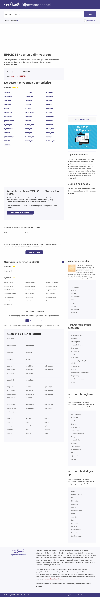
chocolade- (75, 446)
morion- (73, 459)
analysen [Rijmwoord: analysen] (28, 92)
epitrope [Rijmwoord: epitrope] (10, 429)
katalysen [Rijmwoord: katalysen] (50, 129)
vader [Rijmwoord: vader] (73, 284)
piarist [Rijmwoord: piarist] (47, 433)
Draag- (73, 437)
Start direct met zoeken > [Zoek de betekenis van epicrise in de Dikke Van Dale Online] (20, 213)
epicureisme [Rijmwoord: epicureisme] (49, 366)
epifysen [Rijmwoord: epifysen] (49, 108)
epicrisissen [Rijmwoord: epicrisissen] (30, 390)
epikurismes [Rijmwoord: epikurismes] (30, 408)
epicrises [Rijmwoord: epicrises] (10, 338)
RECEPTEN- (75, 418)
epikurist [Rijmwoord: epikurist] (29, 398)
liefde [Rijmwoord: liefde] (73, 293)
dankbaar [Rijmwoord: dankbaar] (74, 309)
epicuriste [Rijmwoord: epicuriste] (30, 346)
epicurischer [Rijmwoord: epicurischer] (30, 394)
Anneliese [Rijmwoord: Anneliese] (49, 92)
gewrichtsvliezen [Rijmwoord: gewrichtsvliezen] (52, 282)
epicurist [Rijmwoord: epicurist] (29, 352)
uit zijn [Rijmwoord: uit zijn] (73, 382)
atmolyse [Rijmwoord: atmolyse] (8, 96)
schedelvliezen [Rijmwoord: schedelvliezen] (51, 297)
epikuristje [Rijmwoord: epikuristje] (10, 412)
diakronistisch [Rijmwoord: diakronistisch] (76, 335)
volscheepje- (75, 421)
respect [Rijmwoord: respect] (73, 312)
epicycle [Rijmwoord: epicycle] (29, 426)
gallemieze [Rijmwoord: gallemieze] (50, 116)
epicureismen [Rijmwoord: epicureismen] (49, 390)
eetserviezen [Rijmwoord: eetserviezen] (8, 282)
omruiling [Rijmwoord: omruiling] (74, 351)
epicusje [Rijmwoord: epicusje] (10, 426)
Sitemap (73, 595)
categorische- (76, 440)
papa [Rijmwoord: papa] (72, 290)
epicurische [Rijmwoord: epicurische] (11, 370)
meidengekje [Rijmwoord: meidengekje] (75, 342)
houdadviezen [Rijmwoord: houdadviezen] (9, 290)
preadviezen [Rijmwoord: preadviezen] (50, 293)
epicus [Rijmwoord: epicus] (47, 422)
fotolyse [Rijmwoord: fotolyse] (49, 112)
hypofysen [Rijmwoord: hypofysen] (8, 129)
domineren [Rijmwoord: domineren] (74, 338)
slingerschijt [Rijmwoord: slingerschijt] (75, 376)
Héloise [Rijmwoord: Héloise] (28, 121)
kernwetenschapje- (77, 434)
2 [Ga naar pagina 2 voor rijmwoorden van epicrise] (30, 321)
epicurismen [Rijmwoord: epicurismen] (30, 370)
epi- (26, 232)
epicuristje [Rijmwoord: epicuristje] (29, 373)
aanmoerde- (75, 414)
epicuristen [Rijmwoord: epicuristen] (11, 373)
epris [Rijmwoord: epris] (27, 429)
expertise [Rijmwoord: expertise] (8, 112)
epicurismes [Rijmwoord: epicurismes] (49, 370)
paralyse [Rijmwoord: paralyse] (28, 133)
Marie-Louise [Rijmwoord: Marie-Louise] (8, 271)
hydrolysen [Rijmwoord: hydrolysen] (29, 125)
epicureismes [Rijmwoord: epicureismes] (11, 394)
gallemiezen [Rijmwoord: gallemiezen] (9, 121)
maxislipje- (74, 427)
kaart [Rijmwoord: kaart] (73, 306)
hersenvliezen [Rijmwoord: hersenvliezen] (30, 286)
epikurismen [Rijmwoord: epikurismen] (11, 408)
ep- (5, 232)
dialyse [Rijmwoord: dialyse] (28, 104)
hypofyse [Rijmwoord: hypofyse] (49, 125)
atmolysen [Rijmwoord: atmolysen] (29, 96)
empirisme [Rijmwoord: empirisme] (10, 387)
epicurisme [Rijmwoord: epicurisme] (11, 346)
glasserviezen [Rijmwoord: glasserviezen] (9, 286)
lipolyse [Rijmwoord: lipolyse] (7, 133)
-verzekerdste (76, 510)
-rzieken (73, 514)
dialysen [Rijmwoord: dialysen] (49, 104)
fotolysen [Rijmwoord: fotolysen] (8, 116)
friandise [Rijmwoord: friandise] (28, 116)
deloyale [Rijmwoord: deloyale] (74, 348)
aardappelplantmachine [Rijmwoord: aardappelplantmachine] (79, 372)
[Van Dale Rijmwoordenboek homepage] (13, 5)
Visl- (72, 453)
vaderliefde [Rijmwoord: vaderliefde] (75, 297)
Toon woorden (34, 252)
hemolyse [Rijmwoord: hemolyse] (49, 121)
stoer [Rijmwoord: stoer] (72, 300)
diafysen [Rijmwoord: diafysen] (7, 104)
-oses (72, 507)
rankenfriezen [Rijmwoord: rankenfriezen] (9, 297)
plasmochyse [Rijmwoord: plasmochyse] (9, 137)
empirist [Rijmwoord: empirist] (29, 418)
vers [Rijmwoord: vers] (72, 303)
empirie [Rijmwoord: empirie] (9, 418)
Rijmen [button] (90, 14)
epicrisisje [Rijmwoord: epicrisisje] (29, 366)
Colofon (80, 595)
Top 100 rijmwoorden (81, 119)
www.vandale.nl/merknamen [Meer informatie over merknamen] (53, 579)
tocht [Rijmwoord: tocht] (72, 369)
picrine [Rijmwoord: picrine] (28, 359)
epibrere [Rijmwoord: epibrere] (10, 422)
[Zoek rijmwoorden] (24, 14)
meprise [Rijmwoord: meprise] (28, 433)
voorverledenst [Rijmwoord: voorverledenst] (76, 345)
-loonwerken (75, 530)
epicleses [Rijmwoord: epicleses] (29, 387)
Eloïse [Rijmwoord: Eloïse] (6, 108)
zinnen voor (18, 76)
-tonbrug (74, 504)
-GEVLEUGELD (76, 495)
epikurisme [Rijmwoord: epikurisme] (30, 380)
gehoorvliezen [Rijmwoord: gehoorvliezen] (30, 282)
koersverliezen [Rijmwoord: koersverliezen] (30, 290)
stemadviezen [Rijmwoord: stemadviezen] (9, 301)
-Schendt (74, 533)
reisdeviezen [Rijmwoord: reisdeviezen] (29, 297)
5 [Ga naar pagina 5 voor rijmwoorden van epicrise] (41, 321)
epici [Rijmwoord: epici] (27, 422)
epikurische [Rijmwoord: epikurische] (49, 404)
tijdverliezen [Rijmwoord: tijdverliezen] (8, 304)
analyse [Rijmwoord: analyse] (7, 92)
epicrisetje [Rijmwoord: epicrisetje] (10, 366)
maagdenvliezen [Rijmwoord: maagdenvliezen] (10, 293)
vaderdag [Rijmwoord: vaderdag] (74, 287)
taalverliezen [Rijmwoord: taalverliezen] (29, 301)
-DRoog (73, 491)
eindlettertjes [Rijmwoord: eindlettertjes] (75, 366)
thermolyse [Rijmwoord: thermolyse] (50, 141)
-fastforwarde (76, 536)
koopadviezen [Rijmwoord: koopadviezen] (51, 290)
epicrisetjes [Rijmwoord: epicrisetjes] (49, 387)
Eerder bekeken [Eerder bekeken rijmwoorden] (11, 20)
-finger (73, 526)
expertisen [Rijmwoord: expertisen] (29, 112)
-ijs (72, 520)
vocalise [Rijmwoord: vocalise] (7, 145)
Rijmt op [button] (8, 14)
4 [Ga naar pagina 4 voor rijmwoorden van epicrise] (37, 321)
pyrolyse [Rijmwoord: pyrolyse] (49, 137)
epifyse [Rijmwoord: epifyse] (28, 108)
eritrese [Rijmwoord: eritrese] (47, 429)
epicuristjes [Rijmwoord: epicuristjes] (11, 398)
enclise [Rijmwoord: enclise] (47, 418)
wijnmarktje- (75, 456)
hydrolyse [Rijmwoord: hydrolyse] (8, 125)
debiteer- (74, 443)
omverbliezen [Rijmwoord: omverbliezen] (29, 293)
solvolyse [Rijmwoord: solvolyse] (7, 141)
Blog (67, 595)
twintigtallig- (75, 449)
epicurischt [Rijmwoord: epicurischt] (11, 404)
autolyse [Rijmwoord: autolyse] (49, 96)
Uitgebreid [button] (91, 21)
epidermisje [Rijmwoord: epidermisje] (30, 404)
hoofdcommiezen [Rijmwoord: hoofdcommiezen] (52, 286)
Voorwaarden (90, 595)
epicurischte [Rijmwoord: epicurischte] (49, 394)
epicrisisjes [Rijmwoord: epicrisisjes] (11, 390)
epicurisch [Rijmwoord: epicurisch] (10, 380)
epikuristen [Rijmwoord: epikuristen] (48, 408)
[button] (63, 262)
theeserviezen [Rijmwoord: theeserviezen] (51, 301)
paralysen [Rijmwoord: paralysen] (50, 133)
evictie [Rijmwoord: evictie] (9, 433)
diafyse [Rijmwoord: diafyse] (49, 100)
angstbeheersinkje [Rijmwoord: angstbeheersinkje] (77, 379)
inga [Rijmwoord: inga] (72, 354)
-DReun (73, 498)
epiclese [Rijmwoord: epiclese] (10, 359)
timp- (73, 424)
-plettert (74, 523)
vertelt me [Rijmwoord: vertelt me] (74, 358)
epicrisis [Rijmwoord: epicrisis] (10, 352)
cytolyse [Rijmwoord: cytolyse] (28, 100)
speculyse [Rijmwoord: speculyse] (29, 141)
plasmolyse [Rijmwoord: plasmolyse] (29, 137)
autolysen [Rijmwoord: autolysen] (8, 100)
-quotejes (74, 517)
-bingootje (74, 501)
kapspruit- (74, 430)
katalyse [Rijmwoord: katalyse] (28, 129)
